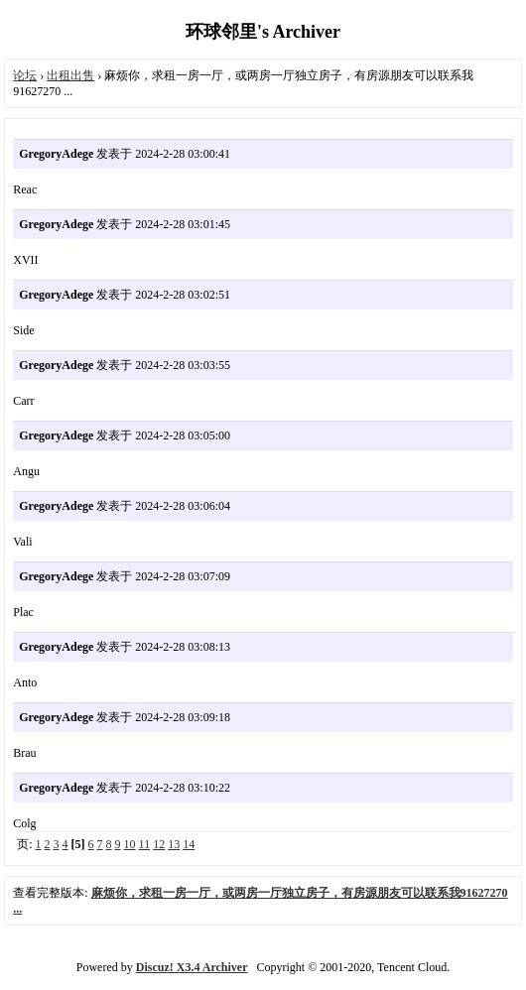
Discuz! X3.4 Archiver (192, 967)
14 (189, 844)
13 (174, 844)
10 (130, 844)
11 (145, 844)
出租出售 (70, 75)
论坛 (25, 75)
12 (159, 844)
